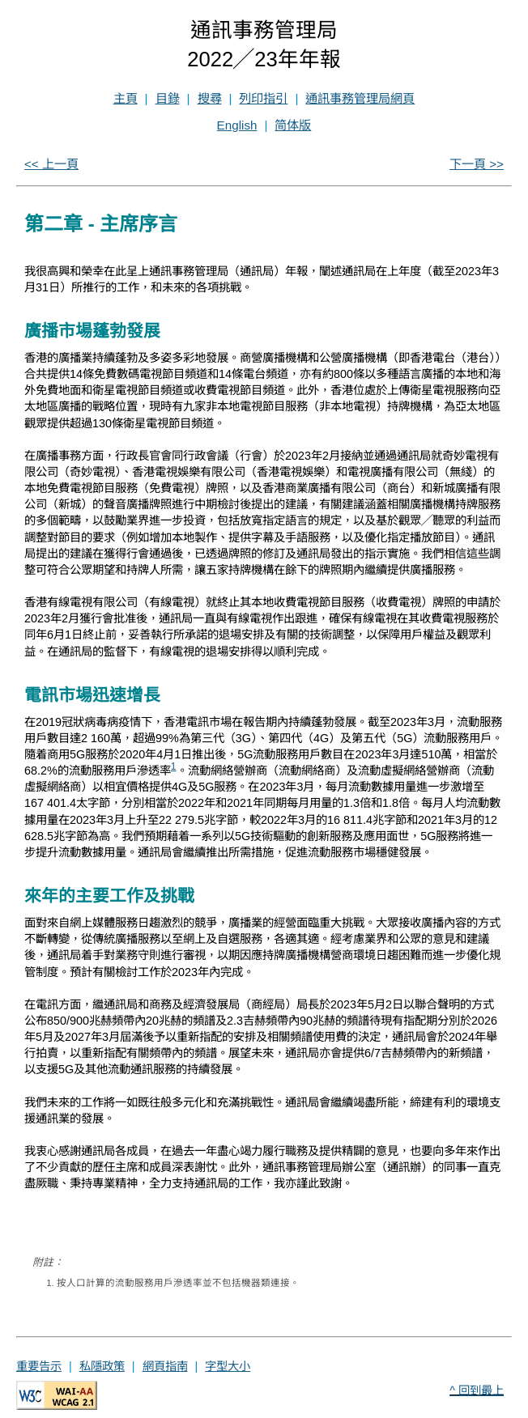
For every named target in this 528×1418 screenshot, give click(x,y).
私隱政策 (102, 1366)
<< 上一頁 (51, 164)
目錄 (167, 98)
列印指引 (263, 98)
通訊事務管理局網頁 (360, 98)
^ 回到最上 (476, 1390)
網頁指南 (165, 1366)
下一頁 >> (476, 164)
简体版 (293, 125)
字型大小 (227, 1366)
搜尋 (210, 98)
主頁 (125, 98)
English (237, 125)
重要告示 (39, 1366)
